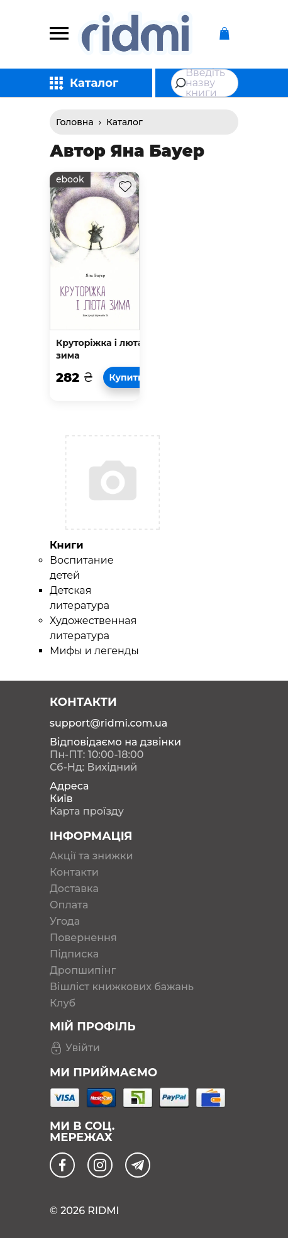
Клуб (62, 1003)
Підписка (74, 954)
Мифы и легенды (94, 651)
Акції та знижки (91, 856)
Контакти (74, 872)
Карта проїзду (87, 811)
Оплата (69, 905)
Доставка (74, 889)
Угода (65, 922)
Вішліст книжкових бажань (122, 987)
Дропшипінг (83, 971)
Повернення (83, 938)
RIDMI (103, 1211)
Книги (67, 545)
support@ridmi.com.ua (108, 723)
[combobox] (204, 83)
